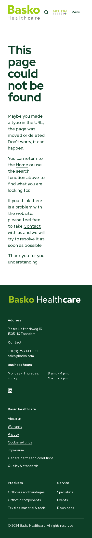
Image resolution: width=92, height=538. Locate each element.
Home (22, 164)
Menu (75, 12)
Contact (32, 226)
